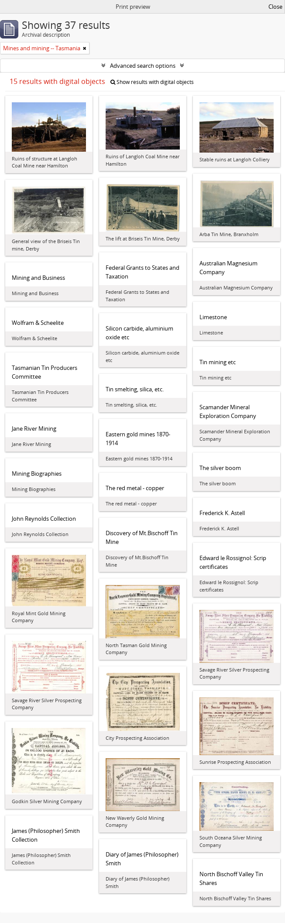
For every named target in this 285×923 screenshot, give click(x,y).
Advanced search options (142, 66)
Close (275, 6)
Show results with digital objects (152, 82)
